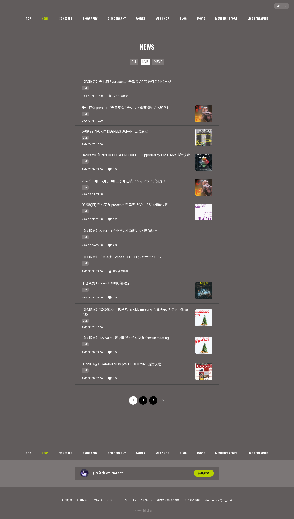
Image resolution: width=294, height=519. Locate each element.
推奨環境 (67, 500)
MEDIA (158, 61)
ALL (134, 61)
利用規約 (82, 500)
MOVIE (201, 18)
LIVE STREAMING (258, 18)
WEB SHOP (162, 18)
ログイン (281, 6)
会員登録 (204, 473)
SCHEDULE (65, 18)
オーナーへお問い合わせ (218, 500)
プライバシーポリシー (104, 500)
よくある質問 (192, 500)
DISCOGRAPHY (117, 18)
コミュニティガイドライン (137, 500)
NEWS (45, 18)
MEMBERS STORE (226, 18)
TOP (28, 18)
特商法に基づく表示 (168, 500)
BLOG (183, 18)
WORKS (140, 18)
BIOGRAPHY (89, 18)
